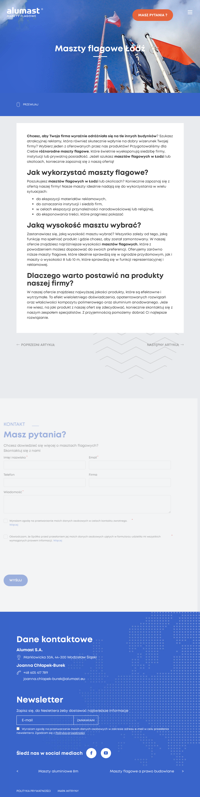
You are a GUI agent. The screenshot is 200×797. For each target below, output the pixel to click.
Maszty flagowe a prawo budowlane (142, 771)
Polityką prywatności (70, 733)
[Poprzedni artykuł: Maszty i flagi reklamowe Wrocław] (35, 344)
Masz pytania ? (152, 15)
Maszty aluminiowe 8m (58, 771)
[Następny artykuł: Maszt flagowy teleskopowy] (165, 344)
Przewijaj (30, 104)
